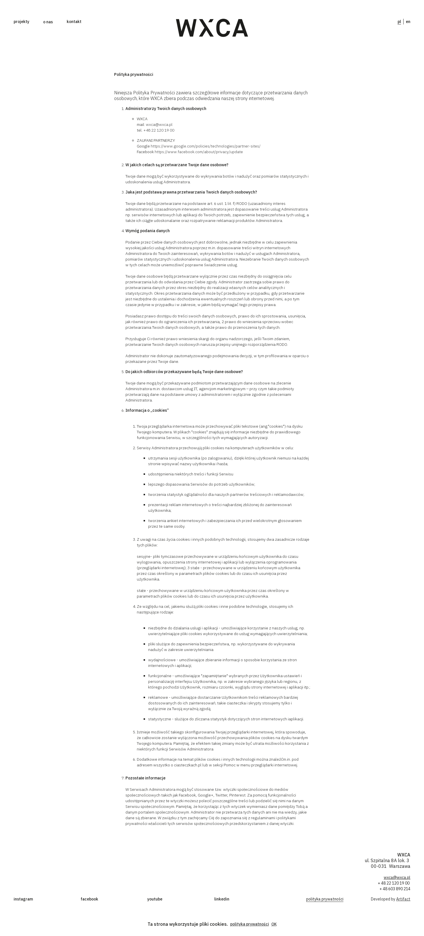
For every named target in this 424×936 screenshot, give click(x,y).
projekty (21, 21)
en (408, 21)
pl (399, 21)
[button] (48, 22)
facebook (89, 899)
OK (274, 924)
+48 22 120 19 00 (158, 130)
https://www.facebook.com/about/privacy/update (199, 151)
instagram (23, 899)
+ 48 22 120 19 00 (394, 883)
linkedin (221, 899)
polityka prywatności (324, 899)
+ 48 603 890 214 (394, 888)
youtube (154, 899)
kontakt (74, 21)
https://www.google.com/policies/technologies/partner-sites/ (206, 146)
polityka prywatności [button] (249, 924)
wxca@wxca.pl (159, 124)
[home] (212, 28)
